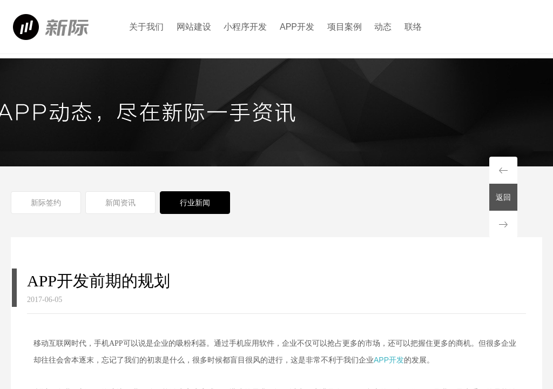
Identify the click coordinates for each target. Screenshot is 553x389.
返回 (503, 197)
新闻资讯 (120, 202)
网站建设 (194, 26)
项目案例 (344, 26)
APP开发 (297, 26)
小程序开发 (245, 26)
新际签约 (46, 202)
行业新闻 (195, 202)
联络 (413, 26)
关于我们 (146, 26)
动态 (383, 26)
